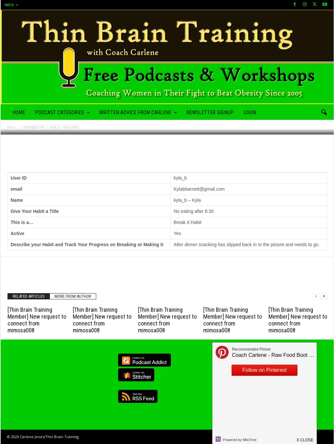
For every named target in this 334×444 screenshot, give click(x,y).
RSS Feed (138, 396)
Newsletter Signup (210, 112)
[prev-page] (316, 296)
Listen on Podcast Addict (144, 360)
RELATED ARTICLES (29, 296)
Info (11, 4)
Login (249, 112)
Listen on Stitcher (136, 374)
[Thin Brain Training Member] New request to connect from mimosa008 (37, 320)
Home (18, 112)
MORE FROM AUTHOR (72, 296)
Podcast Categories (62, 112)
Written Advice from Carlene (138, 112)
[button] (324, 112)
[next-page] (324, 296)
